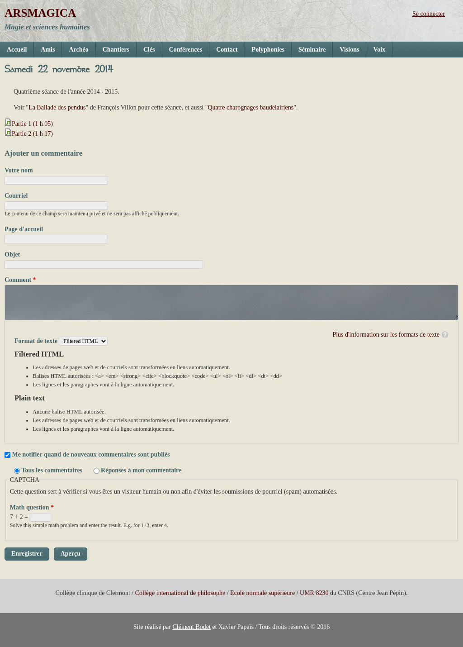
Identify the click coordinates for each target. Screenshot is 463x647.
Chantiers (116, 49)
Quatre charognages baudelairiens (250, 107)
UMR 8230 (314, 593)
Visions (349, 49)
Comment (20, 279)
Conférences (186, 49)
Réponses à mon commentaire (141, 470)
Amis (48, 49)
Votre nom (19, 170)
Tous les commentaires (53, 470)
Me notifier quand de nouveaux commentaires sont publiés (91, 454)
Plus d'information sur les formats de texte (385, 334)
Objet (12, 254)
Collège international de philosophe (180, 593)
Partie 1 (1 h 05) (32, 123)
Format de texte (36, 341)
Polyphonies (268, 49)
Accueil (17, 49)
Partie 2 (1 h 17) (32, 133)
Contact (226, 49)
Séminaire (312, 49)
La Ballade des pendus (56, 107)
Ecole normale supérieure (262, 593)
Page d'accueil (24, 229)
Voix (379, 49)
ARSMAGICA (40, 13)
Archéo (78, 49)
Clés (149, 49)
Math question (32, 507)
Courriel (16, 195)
